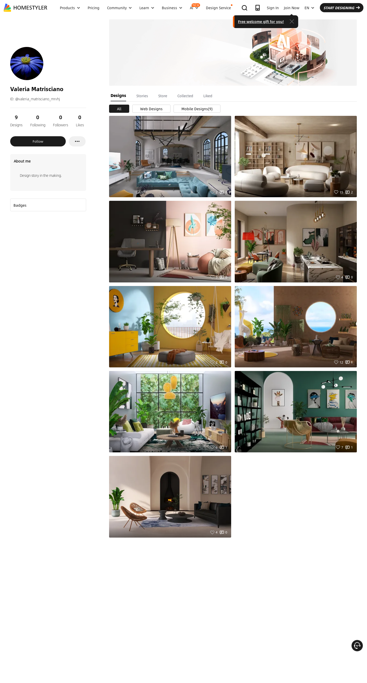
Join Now (291, 7)
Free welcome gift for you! (261, 21)
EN (309, 7)
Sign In (273, 7)
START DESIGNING (341, 7)
